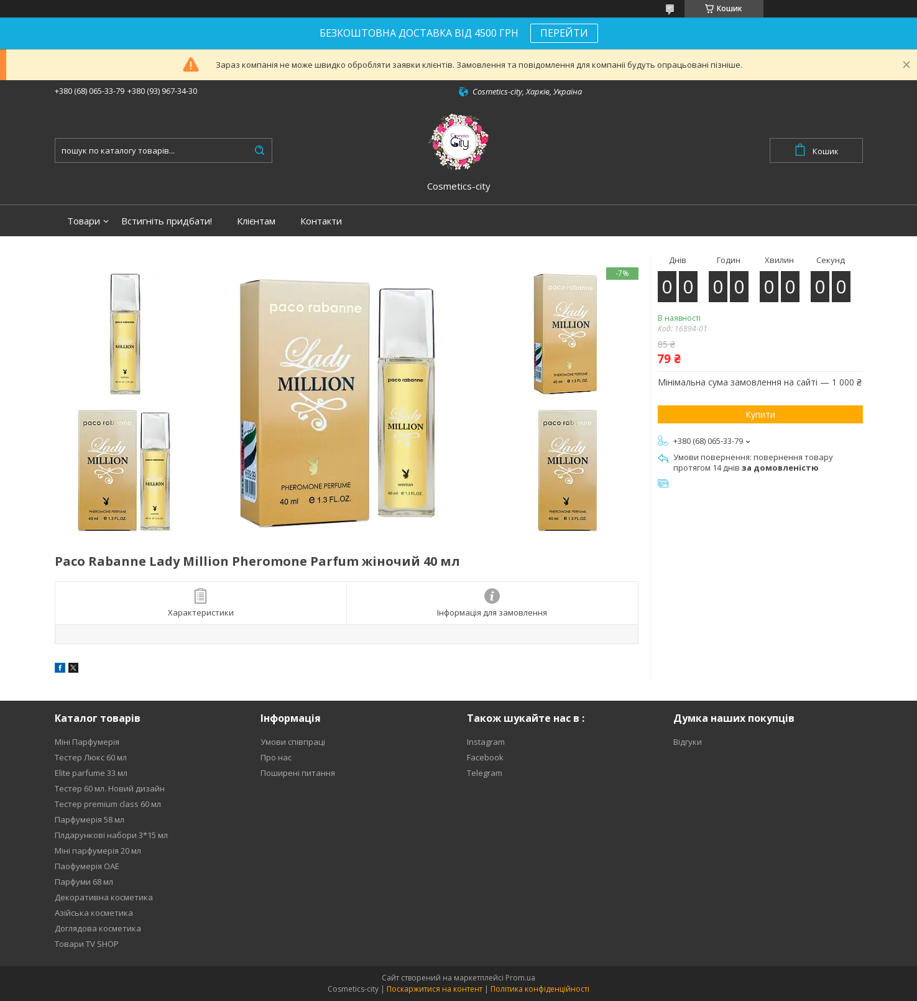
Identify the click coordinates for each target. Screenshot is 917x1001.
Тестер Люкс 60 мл (91, 757)
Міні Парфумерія (87, 741)
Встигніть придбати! (166, 221)
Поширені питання (297, 772)
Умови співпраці (292, 741)
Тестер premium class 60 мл (108, 804)
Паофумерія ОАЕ (87, 866)
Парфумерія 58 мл (89, 819)
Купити (760, 414)
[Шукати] (259, 150)
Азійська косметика (94, 912)
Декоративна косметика (104, 897)
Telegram (484, 772)
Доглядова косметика (98, 928)
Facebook (485, 757)
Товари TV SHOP (87, 943)
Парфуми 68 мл (84, 881)
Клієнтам (256, 221)
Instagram (486, 741)
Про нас (276, 757)
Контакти (321, 221)
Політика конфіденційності (540, 989)
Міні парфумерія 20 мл (98, 850)
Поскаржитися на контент (434, 989)
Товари (83, 221)
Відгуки (687, 741)
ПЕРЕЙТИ (564, 33)
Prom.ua (520, 977)
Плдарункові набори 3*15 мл (111, 835)
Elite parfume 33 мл (91, 772)
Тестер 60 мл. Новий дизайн (110, 788)
